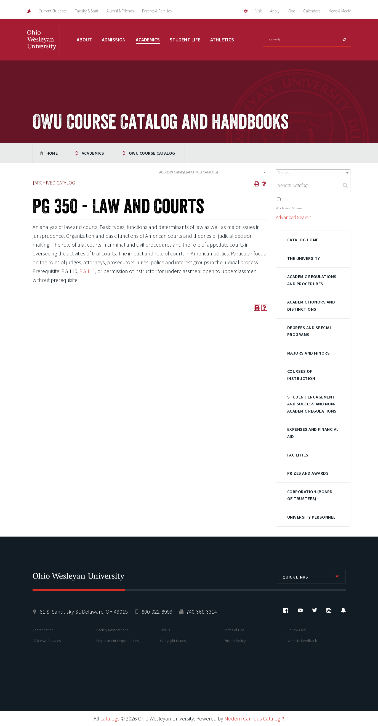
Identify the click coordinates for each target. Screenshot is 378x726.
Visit (258, 11)
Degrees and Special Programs (309, 331)
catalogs (109, 718)
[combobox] (212, 172)
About (84, 39)
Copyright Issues (173, 640)
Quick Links (295, 577)
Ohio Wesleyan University (43, 45)
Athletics (222, 39)
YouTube (300, 610)
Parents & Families (157, 11)
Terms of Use (234, 629)
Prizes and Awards (308, 473)
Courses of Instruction (301, 374)
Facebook (285, 610)
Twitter (314, 610)
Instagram (328, 610)
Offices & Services (47, 640)
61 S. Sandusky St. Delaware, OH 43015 (84, 611)
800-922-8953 (157, 611)
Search (344, 40)
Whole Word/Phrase (289, 208)
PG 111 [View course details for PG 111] (87, 271)
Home (52, 153)
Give (291, 11)
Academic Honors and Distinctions (311, 305)
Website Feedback (302, 640)
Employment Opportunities (117, 640)
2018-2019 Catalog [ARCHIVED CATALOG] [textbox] (188, 172)
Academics (148, 39)
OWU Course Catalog (152, 153)
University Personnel (311, 517)
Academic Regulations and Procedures (312, 280)
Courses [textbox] (283, 172)
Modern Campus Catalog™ (254, 718)
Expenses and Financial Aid (313, 432)
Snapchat (343, 610)
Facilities (297, 455)
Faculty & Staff (86, 11)
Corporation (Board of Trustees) (310, 495)
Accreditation (43, 629)
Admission (114, 39)
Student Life (185, 39)
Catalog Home (302, 239)
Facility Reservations (112, 629)
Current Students (52, 11)
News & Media (340, 11)
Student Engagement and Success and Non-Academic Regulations (312, 404)
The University (303, 258)
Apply (274, 11)
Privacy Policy (235, 640)
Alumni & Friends (120, 11)
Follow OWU (297, 629)
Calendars (311, 11)
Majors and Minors (308, 353)
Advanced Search (293, 217)
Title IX (165, 629)
